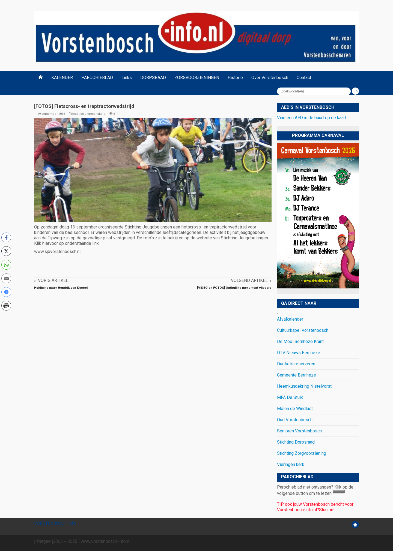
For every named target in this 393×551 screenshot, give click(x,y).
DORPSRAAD (153, 77)
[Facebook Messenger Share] (6, 292)
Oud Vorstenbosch (294, 419)
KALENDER (62, 77)
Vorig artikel (53, 280)
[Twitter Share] (6, 251)
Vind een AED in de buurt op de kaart (311, 117)
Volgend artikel (249, 280)
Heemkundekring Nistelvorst (304, 386)
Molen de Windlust (295, 408)
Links (126, 77)
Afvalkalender (290, 319)
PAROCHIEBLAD (97, 77)
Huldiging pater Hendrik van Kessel (61, 288)
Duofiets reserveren (296, 363)
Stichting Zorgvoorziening (301, 453)
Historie (235, 77)
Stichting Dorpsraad (296, 442)
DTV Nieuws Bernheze (298, 352)
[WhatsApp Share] (6, 265)
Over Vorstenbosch (269, 77)
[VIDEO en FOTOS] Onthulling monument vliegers (234, 288)
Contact (304, 77)
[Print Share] (6, 306)
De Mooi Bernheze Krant (300, 341)
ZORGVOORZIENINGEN (196, 77)
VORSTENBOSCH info (55, 523)
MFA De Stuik (290, 397)
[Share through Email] (6, 278)
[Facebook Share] (6, 237)
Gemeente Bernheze (296, 375)
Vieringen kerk (290, 464)
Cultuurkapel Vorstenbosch (302, 330)
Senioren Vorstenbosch (299, 430)
